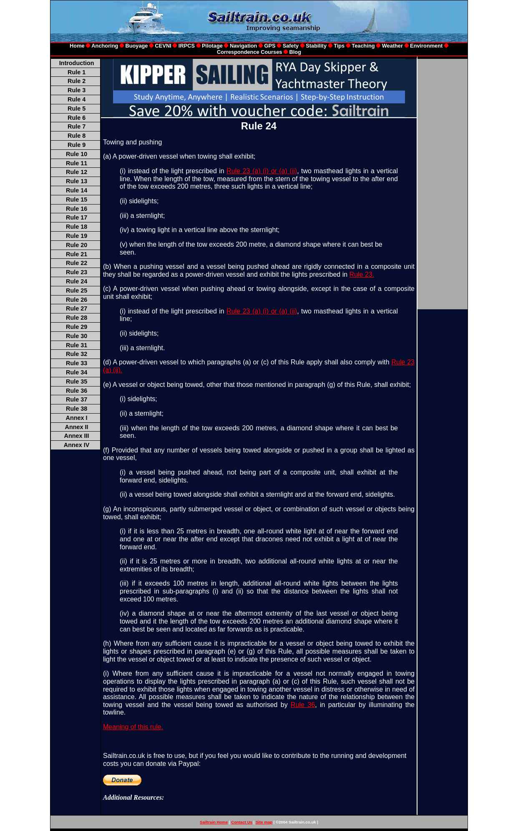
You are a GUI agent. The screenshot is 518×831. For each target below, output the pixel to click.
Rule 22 (76, 263)
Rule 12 (76, 172)
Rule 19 (76, 235)
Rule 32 (76, 354)
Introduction (76, 63)
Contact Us (241, 822)
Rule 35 (76, 381)
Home (77, 46)
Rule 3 (76, 90)
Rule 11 (76, 163)
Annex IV (77, 445)
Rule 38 (76, 408)
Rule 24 (76, 281)
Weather (392, 46)
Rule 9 (76, 144)
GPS (270, 46)
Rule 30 (76, 336)
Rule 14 (76, 190)
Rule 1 (76, 72)
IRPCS (187, 46)
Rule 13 (76, 181)
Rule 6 (76, 117)
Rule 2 (76, 81)
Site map (264, 822)
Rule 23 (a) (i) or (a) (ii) (261, 170)
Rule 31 (76, 345)
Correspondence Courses (249, 52)
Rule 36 (76, 390)
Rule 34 (76, 372)
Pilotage (212, 46)
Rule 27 (76, 308)
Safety (291, 46)
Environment (426, 46)
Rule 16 (76, 208)
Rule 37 (76, 399)
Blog (295, 52)
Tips (339, 46)
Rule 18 (76, 226)
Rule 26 (76, 299)
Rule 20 (76, 245)
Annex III (76, 435)
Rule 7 (76, 126)
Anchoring (104, 46)
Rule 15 (76, 199)
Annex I (77, 417)
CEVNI (163, 46)
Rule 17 (76, 217)
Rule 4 (76, 99)
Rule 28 (76, 317)
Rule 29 (76, 326)
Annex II (76, 427)
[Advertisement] (255, 811)
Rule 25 (76, 290)
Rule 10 (76, 154)
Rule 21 (76, 254)
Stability (315, 46)
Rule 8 (76, 135)
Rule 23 (76, 272)
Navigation (244, 46)
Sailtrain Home (214, 822)
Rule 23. (362, 274)
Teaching (363, 46)
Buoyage (136, 46)
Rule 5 (76, 108)
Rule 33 (76, 363)
